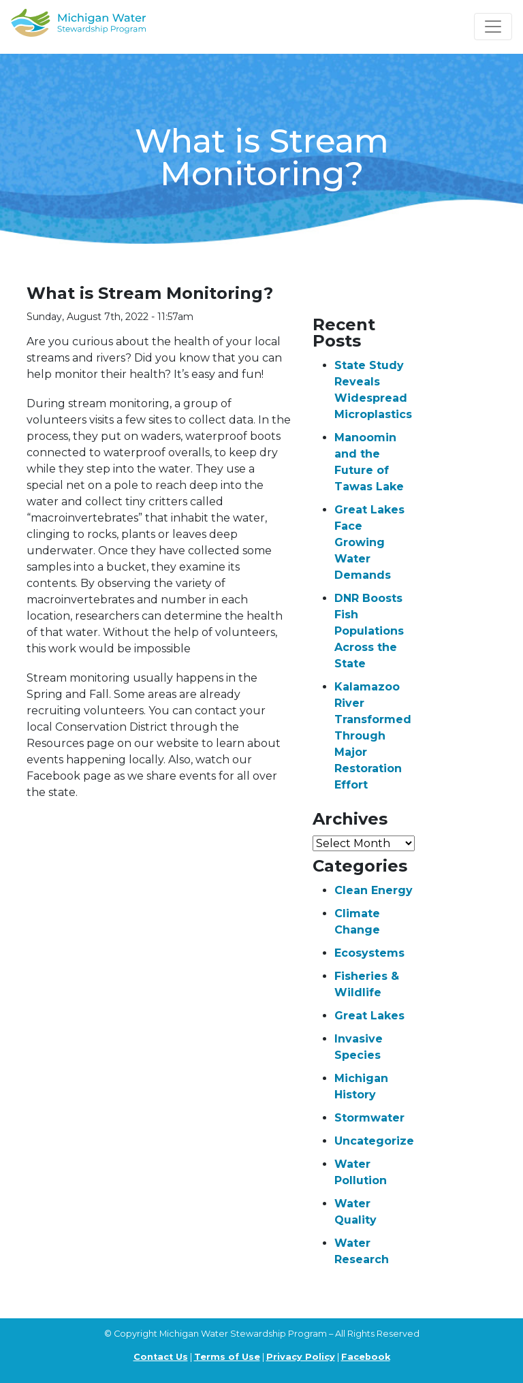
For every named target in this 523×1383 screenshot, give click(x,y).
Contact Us (160, 1357)
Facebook (365, 1357)
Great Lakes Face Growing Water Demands (369, 542)
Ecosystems (369, 953)
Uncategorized (378, 1140)
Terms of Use (227, 1357)
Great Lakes (369, 1015)
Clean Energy (373, 890)
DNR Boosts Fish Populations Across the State (369, 631)
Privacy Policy (300, 1357)
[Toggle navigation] (493, 26)
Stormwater (369, 1117)
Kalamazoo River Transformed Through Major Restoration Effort (372, 735)
